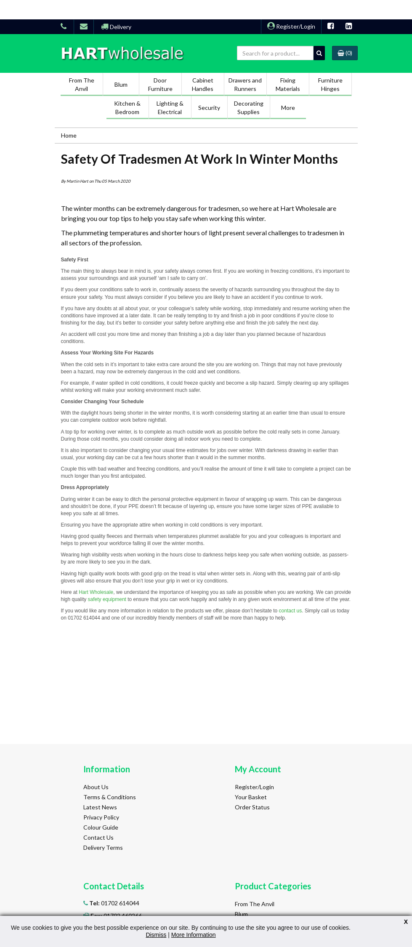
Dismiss (156, 934)
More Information (193, 934)
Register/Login (291, 26)
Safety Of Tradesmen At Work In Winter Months (199, 158)
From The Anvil (254, 903)
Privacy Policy (101, 817)
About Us (96, 786)
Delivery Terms (103, 847)
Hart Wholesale (96, 592)
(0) (345, 52)
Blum (241, 914)
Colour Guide (100, 827)
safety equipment (107, 599)
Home (69, 135)
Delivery (116, 26)
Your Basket (251, 797)
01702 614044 (113, 903)
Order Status (252, 807)
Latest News (100, 807)
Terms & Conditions (109, 797)
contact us (290, 611)
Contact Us (98, 837)
